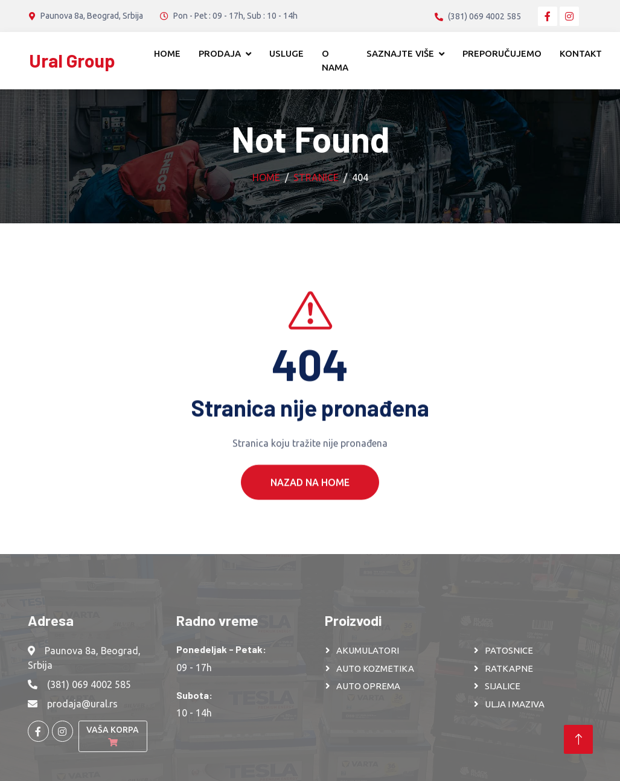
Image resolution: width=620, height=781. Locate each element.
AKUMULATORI (367, 650)
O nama (335, 60)
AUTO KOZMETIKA (375, 668)
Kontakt (581, 53)
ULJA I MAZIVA (515, 704)
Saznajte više (400, 53)
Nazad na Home (310, 496)
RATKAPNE (509, 668)
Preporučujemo (502, 53)
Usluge (286, 53)
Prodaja (220, 53)
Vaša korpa (112, 736)
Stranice (316, 177)
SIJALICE (502, 686)
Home (167, 53)
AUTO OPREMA (368, 686)
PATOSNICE (509, 650)
